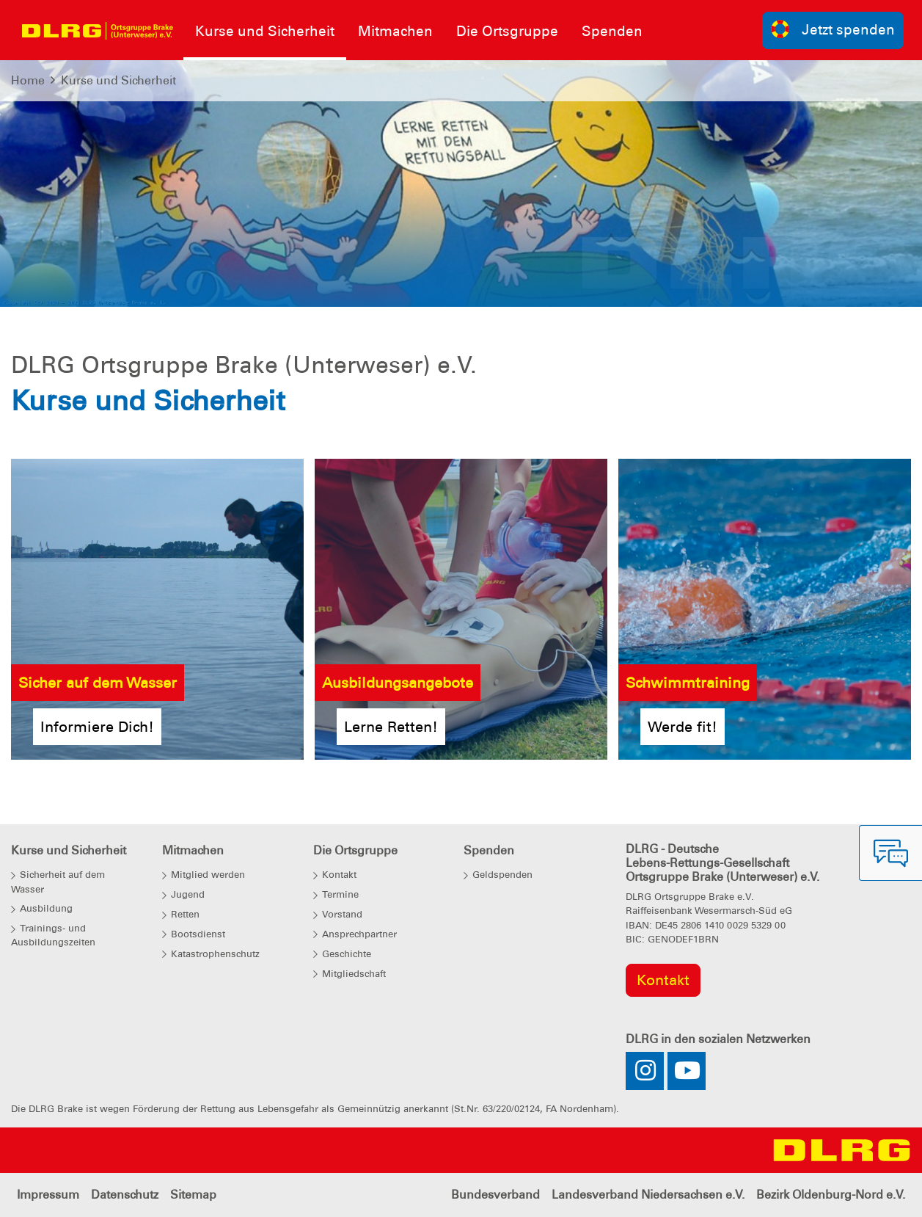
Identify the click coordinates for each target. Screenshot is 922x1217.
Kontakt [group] (663, 980)
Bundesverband (495, 1195)
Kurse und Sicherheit (118, 80)
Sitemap (193, 1195)
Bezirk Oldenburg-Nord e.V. (830, 1195)
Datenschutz (124, 1195)
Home (28, 80)
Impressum (48, 1195)
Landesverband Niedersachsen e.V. (648, 1195)
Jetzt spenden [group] (833, 29)
